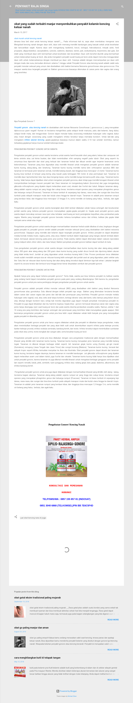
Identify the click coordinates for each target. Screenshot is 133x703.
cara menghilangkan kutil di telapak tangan (37, 657)
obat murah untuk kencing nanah (28, 38)
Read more (113, 620)
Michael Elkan (72, 696)
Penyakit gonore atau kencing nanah (30, 127)
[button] (117, 24)
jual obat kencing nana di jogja (33, 518)
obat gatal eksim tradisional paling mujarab (37, 597)
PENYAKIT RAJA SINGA (32, 6)
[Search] (122, 7)
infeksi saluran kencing (34, 140)
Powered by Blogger (66, 691)
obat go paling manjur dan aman (31, 627)
